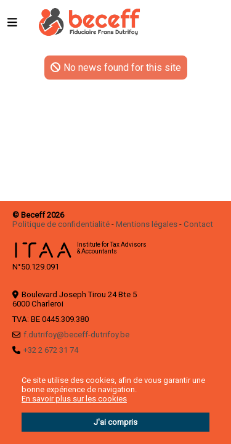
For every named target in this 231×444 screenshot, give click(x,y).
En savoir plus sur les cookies (74, 398)
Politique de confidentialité (61, 224)
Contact (198, 224)
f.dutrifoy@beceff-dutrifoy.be (76, 334)
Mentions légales (146, 224)
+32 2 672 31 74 (50, 350)
